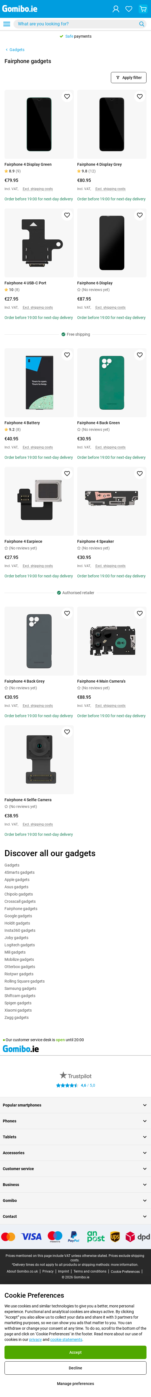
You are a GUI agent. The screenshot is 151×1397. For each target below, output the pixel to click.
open (60, 1040)
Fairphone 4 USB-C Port (25, 283)
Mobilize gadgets (19, 959)
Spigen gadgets (17, 1003)
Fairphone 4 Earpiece (23, 541)
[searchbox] (76, 24)
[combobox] (80, 24)
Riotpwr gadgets (18, 974)
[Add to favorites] (67, 96)
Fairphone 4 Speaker (95, 541)
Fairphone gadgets (20, 908)
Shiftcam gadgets (19, 995)
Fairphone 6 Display (95, 283)
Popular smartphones (75, 1105)
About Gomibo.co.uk (22, 1271)
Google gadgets (18, 916)
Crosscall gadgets (20, 901)
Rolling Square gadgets (24, 981)
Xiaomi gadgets (18, 1010)
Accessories (75, 1152)
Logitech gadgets (19, 945)
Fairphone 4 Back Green (98, 423)
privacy (35, 1339)
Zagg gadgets (16, 1017)
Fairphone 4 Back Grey (24, 681)
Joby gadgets (16, 937)
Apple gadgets (16, 879)
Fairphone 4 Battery (22, 423)
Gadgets (14, 49)
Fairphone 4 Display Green (28, 164)
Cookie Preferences (125, 1272)
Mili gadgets (15, 952)
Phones (75, 1121)
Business (75, 1184)
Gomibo (75, 1200)
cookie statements (66, 1339)
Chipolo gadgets (18, 894)
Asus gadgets (16, 887)
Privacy (48, 1271)
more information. (124, 1265)
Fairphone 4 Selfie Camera (28, 800)
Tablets (75, 1137)
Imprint (63, 1271)
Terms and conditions (90, 1271)
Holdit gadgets (17, 923)
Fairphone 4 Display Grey (99, 164)
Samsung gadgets (20, 988)
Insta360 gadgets (19, 930)
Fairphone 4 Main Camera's (101, 681)
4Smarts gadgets (19, 872)
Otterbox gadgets (19, 966)
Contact (75, 1216)
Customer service (75, 1168)
